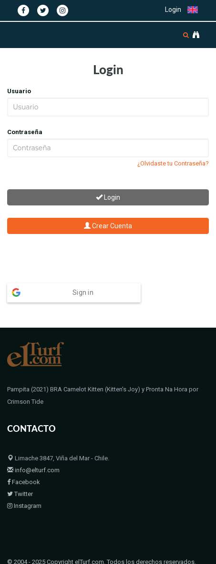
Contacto (114, 555)
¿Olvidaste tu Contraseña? (173, 163)
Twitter (20, 475)
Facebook (23, 463)
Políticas (145, 555)
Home (15, 555)
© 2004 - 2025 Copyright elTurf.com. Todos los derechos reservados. (101, 543)
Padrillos (43, 555)
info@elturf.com (33, 451)
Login (173, 9)
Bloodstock (78, 555)
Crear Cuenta (108, 226)
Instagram (24, 487)
